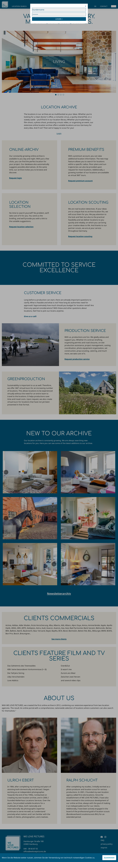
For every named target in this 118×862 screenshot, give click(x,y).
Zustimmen (109, 857)
